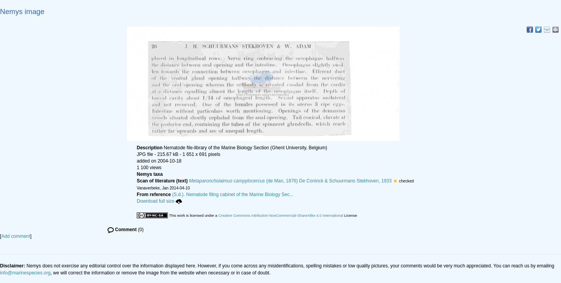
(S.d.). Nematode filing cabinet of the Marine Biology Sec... (233, 194)
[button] (395, 181)
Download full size (159, 201)
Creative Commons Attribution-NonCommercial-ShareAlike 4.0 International (280, 215)
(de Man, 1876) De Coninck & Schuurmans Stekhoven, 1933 (290, 181)
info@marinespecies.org (25, 273)
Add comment (15, 236)
